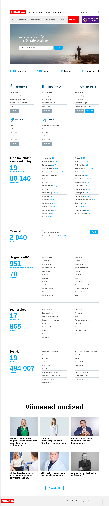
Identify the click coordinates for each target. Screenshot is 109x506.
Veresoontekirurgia (83, 213)
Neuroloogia (48, 213)
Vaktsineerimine (82, 210)
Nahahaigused (49, 203)
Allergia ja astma (15, 92)
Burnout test (46, 139)
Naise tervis (78, 309)
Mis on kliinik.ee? (67, 501)
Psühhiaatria (81, 161)
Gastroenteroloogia (81, 103)
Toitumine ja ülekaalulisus (85, 199)
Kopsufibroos (46, 99)
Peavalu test (79, 362)
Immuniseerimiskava (81, 268)
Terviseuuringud (82, 196)
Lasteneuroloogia (50, 193)
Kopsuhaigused (49, 182)
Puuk (76, 316)
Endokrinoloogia (80, 96)
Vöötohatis (78, 257)
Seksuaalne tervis (48, 379)
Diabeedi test (46, 382)
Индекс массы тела (81, 372)
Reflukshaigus (46, 106)
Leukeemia (78, 274)
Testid (62, 19)
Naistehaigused (50, 206)
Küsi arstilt (73, 19)
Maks (44, 330)
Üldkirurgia (81, 203)
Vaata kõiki (14, 110)
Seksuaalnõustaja (83, 179)
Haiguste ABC (35, 19)
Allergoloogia (79, 92)
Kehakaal (45, 129)
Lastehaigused (49, 189)
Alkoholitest (46, 132)
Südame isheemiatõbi (82, 285)
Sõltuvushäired (81, 186)
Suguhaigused (81, 193)
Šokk (76, 295)
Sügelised (45, 274)
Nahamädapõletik (47, 295)
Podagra (45, 278)
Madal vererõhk (47, 92)
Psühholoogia (81, 165)
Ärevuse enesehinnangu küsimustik (86, 351)
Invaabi (12, 106)
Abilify (12, 125)
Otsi (98, 12)
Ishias (77, 278)
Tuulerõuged (46, 96)
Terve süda (78, 327)
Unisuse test (79, 365)
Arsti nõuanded (50, 19)
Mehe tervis (46, 334)
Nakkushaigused (49, 210)
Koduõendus (47, 179)
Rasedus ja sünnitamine (82, 320)
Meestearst (48, 199)
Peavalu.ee (78, 313)
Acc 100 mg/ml (14, 139)
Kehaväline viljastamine (51, 175)
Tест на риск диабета (82, 379)
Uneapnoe (78, 369)
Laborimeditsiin (49, 186)
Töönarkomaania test (81, 355)
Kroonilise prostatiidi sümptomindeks (54, 369)
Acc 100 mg (13, 132)
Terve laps (78, 323)
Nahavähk (45, 337)
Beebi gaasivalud (15, 96)
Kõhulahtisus (46, 292)
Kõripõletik (45, 281)
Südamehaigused (82, 189)
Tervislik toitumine (80, 330)
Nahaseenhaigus (47, 288)
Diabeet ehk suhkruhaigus (18, 99)
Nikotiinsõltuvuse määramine (51, 375)
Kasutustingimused (82, 501)
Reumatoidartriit (80, 292)
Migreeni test (79, 358)
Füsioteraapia (79, 99)
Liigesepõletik (79, 281)
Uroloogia (80, 206)
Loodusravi (47, 196)
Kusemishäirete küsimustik (50, 372)
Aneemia (77, 271)
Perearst (80, 158)
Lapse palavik (46, 327)
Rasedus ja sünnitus (84, 168)
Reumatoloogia (81, 175)
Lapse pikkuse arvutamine (50, 125)
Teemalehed (22, 19)
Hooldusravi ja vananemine (18, 103)
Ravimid (80, 172)
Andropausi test (47, 136)
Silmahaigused (82, 182)
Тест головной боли (81, 375)
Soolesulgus (79, 264)
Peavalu (47, 217)
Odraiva (44, 285)
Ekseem (77, 261)
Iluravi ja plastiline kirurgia (83, 106)
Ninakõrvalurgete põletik (82, 288)
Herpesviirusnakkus (48, 103)
